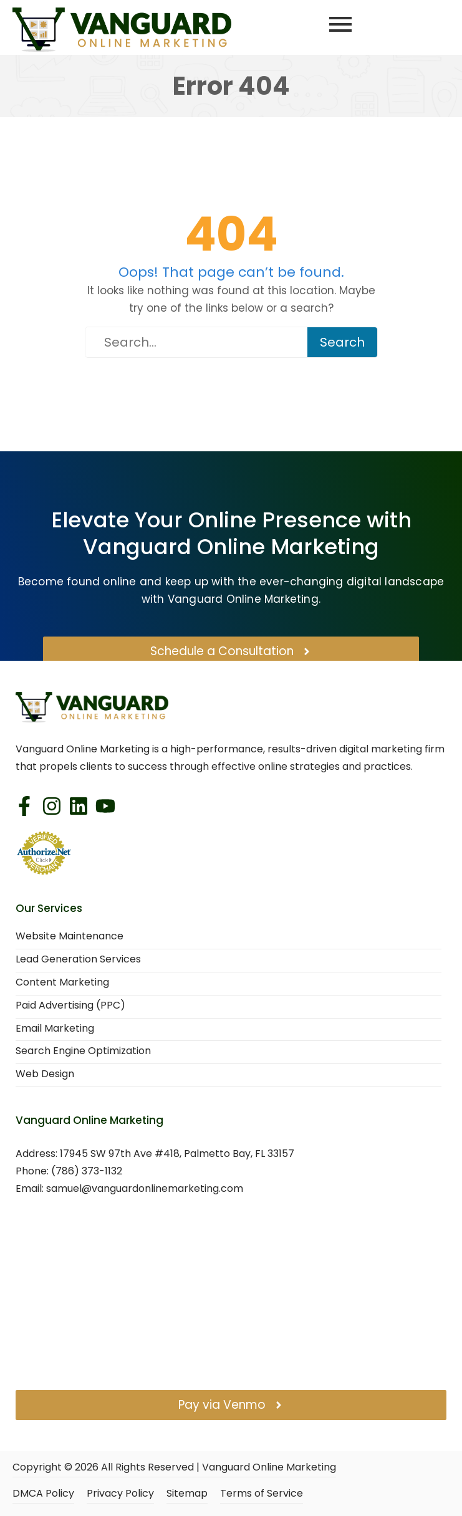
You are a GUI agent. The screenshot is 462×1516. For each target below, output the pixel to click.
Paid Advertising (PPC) (70, 1006)
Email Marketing (55, 1029)
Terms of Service (261, 1494)
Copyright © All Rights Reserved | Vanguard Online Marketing (174, 1468)
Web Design (45, 1074)
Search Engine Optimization (83, 1051)
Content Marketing (62, 983)
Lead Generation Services (78, 960)
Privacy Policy (120, 1494)
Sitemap (187, 1494)
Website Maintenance (69, 937)
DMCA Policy (43, 1494)
